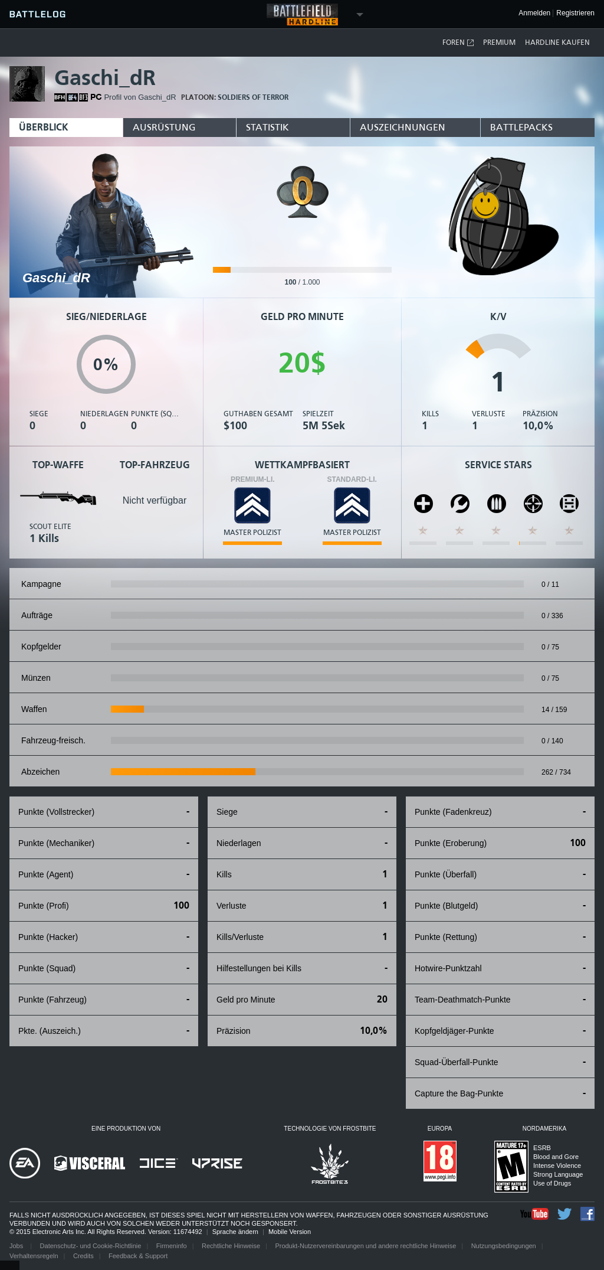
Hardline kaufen (557, 42)
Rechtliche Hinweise (231, 1245)
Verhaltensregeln (33, 1255)
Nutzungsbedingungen (503, 1245)
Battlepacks (521, 127)
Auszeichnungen (402, 127)
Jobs (17, 1245)
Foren (458, 42)
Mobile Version (289, 1231)
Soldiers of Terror (253, 97)
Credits (83, 1255)
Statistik (267, 127)
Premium (499, 42)
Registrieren (575, 13)
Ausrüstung (164, 127)
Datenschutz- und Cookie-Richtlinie (91, 1245)
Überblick (43, 127)
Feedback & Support (138, 1255)
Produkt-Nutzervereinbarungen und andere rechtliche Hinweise (365, 1245)
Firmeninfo (171, 1245)
